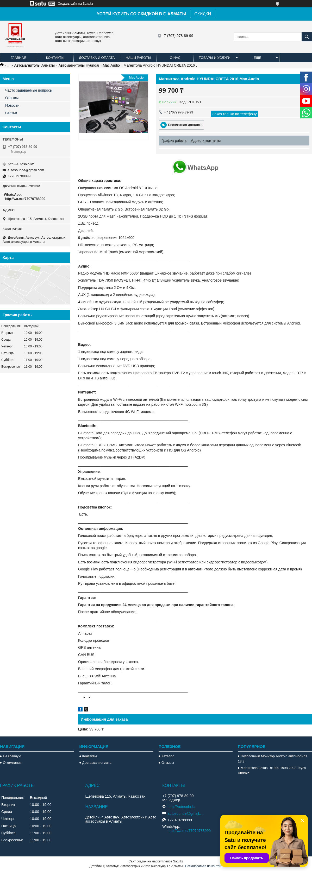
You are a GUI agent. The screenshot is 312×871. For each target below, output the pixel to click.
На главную (12, 756)
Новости (12, 105)
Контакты (55, 58)
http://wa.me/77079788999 (25, 199)
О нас (175, 58)
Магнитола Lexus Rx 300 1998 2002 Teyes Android (272, 770)
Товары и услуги (214, 58)
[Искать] (307, 36)
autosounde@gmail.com (26, 170)
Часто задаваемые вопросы (29, 90)
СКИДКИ (202, 14)
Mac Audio (111, 65)
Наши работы (138, 58)
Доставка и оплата (97, 58)
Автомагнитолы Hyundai (79, 65)
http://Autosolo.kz (21, 164)
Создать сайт (67, 3)
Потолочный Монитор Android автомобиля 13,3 (272, 758)
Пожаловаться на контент (203, 866)
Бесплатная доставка (185, 125)
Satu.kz (178, 861)
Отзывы (11, 98)
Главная (18, 58)
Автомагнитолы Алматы (34, 65)
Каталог (167, 756)
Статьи (11, 113)
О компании (12, 763)
